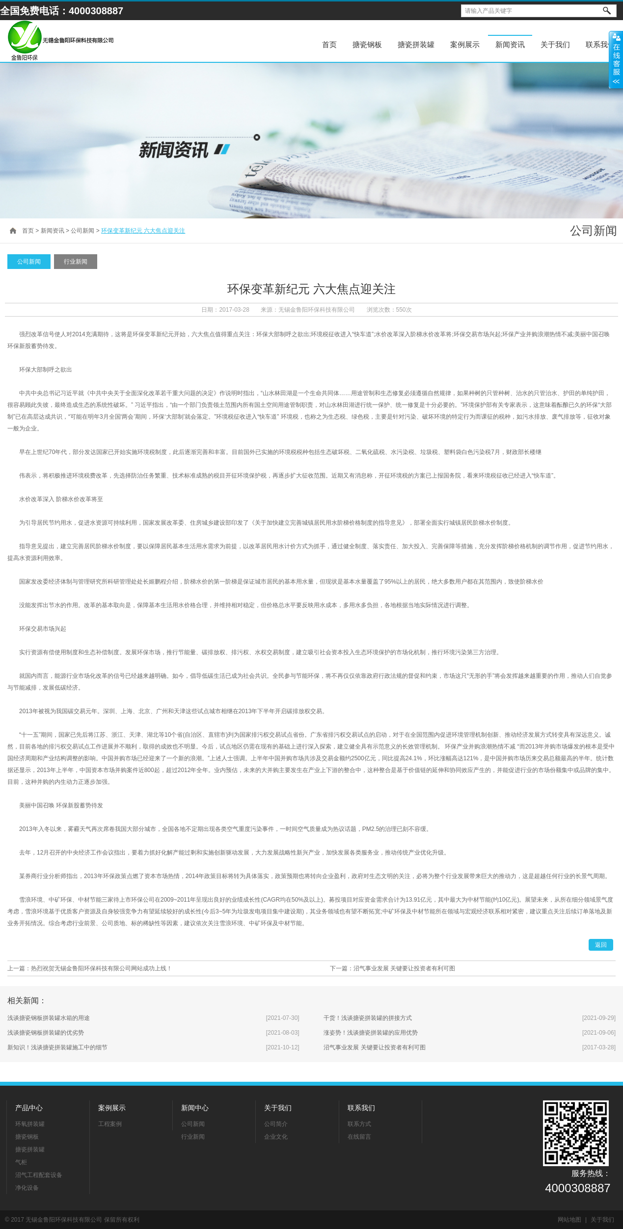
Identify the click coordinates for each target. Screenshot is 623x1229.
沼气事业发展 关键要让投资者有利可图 (404, 968)
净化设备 (27, 1187)
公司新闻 (82, 230)
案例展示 (465, 44)
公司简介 (276, 1124)
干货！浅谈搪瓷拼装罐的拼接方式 (368, 1018)
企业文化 (276, 1136)
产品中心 (29, 1108)
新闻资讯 (510, 44)
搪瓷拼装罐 (416, 44)
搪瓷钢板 (367, 44)
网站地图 (569, 1219)
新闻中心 (195, 1108)
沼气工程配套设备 (38, 1175)
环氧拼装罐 (30, 1124)
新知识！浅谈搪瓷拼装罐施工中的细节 (57, 1047)
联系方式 (359, 1124)
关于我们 (278, 1108)
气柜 (21, 1162)
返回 (601, 944)
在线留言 (359, 1136)
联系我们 (361, 1108)
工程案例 (110, 1124)
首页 (329, 44)
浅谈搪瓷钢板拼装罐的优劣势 (45, 1032)
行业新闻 (75, 261)
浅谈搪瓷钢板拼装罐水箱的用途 (48, 1018)
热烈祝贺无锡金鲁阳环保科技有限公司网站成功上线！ (101, 968)
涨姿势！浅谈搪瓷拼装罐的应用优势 (371, 1032)
